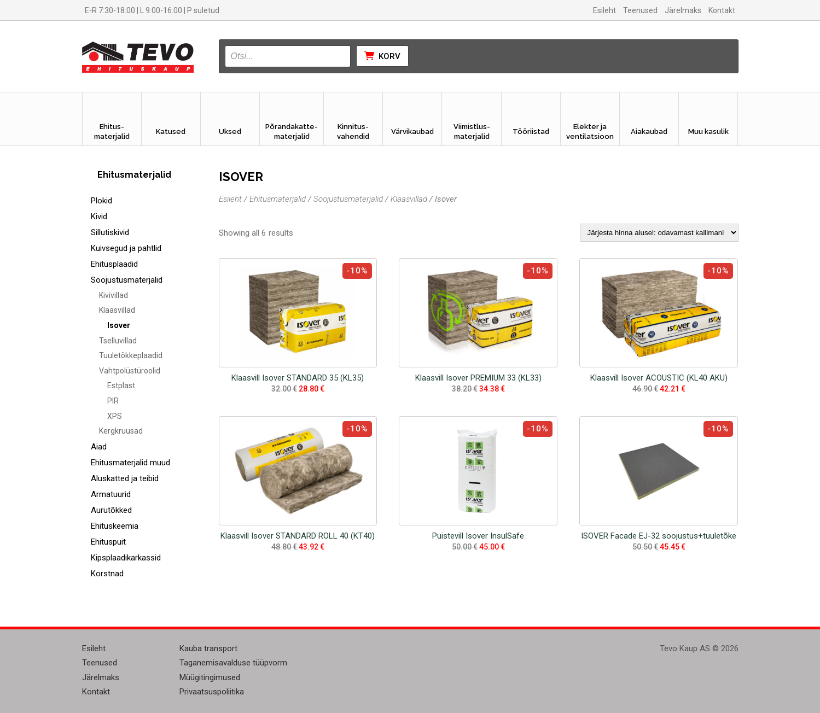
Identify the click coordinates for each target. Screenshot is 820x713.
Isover (118, 325)
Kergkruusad (121, 430)
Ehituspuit (108, 542)
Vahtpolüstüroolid (129, 370)
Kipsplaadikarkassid (126, 558)
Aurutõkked (111, 510)
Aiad (99, 447)
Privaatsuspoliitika (211, 692)
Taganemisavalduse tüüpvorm (233, 663)
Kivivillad (113, 295)
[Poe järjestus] (659, 233)
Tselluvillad (118, 340)
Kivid (99, 216)
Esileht (604, 10)
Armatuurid (111, 494)
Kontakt (721, 10)
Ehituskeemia (114, 526)
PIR (113, 400)
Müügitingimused (209, 677)
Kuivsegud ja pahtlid (126, 248)
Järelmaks (683, 10)
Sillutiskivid (110, 232)
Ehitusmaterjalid (277, 199)
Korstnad (107, 573)
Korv (382, 56)
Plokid (101, 201)
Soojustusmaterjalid (126, 280)
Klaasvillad (117, 310)
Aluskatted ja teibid (125, 478)
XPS (114, 416)
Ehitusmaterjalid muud (130, 462)
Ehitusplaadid (114, 264)
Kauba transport (208, 648)
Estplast (121, 385)
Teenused (640, 10)
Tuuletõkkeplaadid (130, 355)
